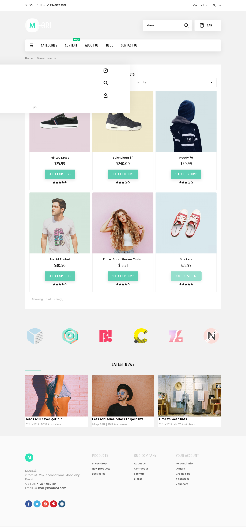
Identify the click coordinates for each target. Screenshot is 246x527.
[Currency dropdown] (28, 5)
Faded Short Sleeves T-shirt (123, 259)
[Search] (167, 25)
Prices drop (99, 464)
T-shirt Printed (60, 259)
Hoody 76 (186, 158)
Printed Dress (59, 158)
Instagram (61, 504)
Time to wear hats (174, 419)
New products (101, 469)
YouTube (45, 504)
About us (140, 464)
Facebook (28, 504)
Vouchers (182, 484)
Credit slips (183, 474)
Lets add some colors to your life (120, 419)
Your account (187, 456)
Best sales (98, 474)
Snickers (186, 259)
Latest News (123, 364)
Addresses (183, 479)
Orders (180, 469)
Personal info (184, 464)
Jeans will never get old (46, 419)
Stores (138, 479)
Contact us (200, 5)
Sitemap (139, 474)
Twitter (37, 504)
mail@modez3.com (52, 488)
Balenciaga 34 (123, 158)
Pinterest (53, 504)
